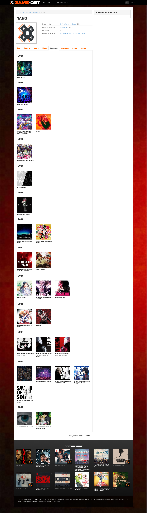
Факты (36, 48)
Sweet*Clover (21, 297)
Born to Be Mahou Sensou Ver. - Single (25, 354)
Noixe (38, 131)
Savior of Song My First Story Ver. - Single (63, 382)
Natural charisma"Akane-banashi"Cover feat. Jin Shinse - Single (102, 489)
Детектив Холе (60, 465)
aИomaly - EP (64, 27)
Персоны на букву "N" (33, 12)
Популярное (73, 446)
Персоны (21, 12)
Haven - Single (40, 269)
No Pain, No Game (68, 24)
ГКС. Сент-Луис (21, 488)
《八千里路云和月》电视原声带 (102, 465)
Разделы (62, 3)
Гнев (114, 488)
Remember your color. (43, 381)
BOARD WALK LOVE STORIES (63, 488)
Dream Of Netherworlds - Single (44, 241)
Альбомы (54, 48)
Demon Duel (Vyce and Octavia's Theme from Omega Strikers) (24, 132)
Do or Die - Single (22, 104)
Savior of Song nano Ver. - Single (25, 401)
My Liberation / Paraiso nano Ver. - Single (72, 33)
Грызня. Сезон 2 (118, 465)
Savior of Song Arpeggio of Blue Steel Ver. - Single (82, 383)
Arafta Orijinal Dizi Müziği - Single (42, 465)
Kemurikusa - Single (23, 214)
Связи (74, 48)
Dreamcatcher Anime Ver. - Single (44, 298)
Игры (44, 48)
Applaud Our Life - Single (25, 160)
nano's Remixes (60, 297)
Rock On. (39, 325)
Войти (132, 2)
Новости (27, 48)
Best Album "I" (21, 187)
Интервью (65, 48)
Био (18, 48)
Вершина (19, 465)
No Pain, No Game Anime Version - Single (43, 427)
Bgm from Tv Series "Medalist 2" (81, 488)
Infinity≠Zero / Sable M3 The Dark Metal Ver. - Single (44, 355)
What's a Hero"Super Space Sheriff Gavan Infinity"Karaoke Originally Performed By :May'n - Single (83, 467)
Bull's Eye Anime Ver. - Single (24, 326)
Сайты (83, 48)
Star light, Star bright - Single (25, 241)
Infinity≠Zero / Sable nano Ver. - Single (62, 354)
